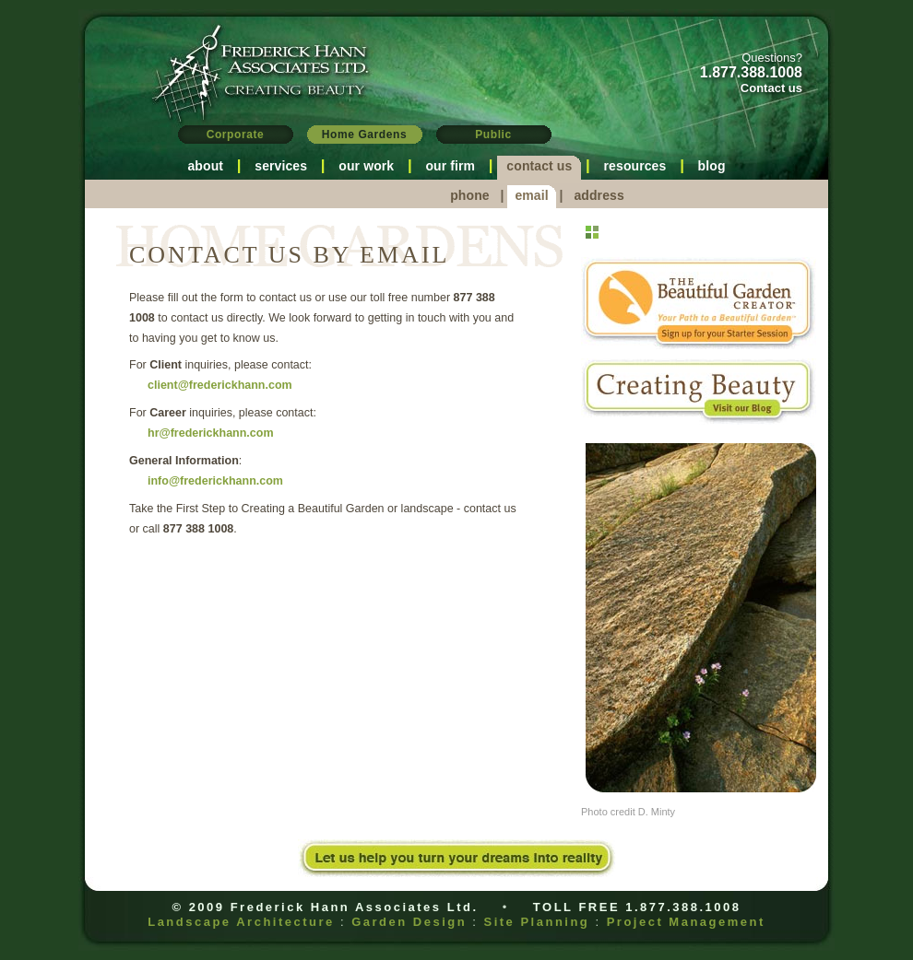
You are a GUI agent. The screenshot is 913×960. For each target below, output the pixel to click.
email (531, 195)
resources (635, 165)
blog (712, 165)
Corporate (236, 134)
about (205, 165)
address (598, 195)
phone (470, 195)
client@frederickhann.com (220, 385)
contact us (539, 165)
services (281, 165)
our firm (450, 165)
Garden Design (409, 922)
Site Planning (536, 922)
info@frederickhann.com (215, 480)
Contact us (771, 88)
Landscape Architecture (241, 922)
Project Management (686, 922)
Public (493, 134)
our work (366, 165)
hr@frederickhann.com (211, 433)
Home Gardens (365, 134)
